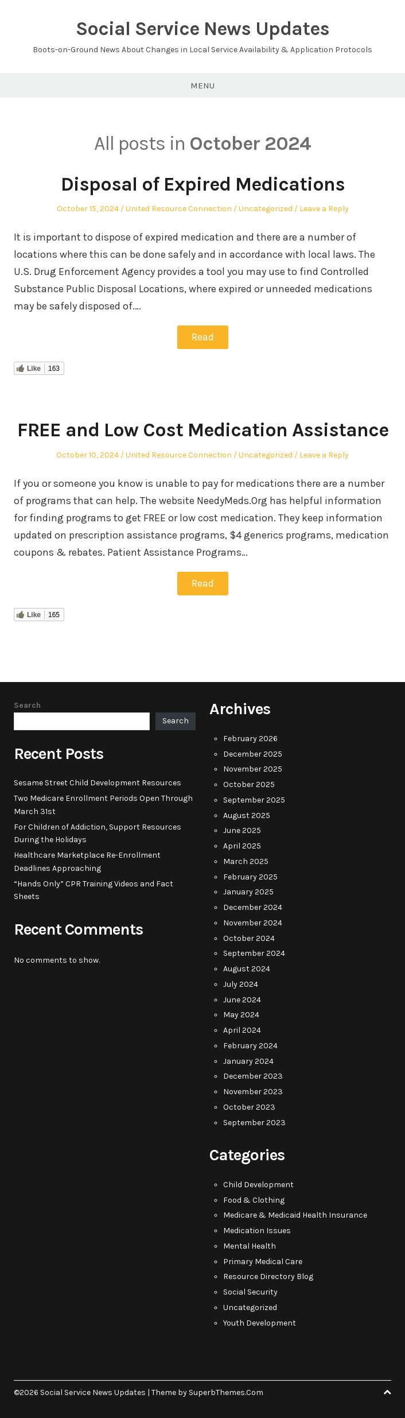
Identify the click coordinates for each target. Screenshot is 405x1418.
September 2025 (254, 799)
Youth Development (259, 1322)
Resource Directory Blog (268, 1275)
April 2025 (242, 845)
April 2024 (242, 1029)
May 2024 (241, 1013)
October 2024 (249, 937)
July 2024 (240, 983)
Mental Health (249, 1245)
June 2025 (242, 829)
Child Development (258, 1183)
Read (203, 337)
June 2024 (242, 999)
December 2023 (253, 1075)
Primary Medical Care (262, 1260)
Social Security (250, 1291)
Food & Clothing (254, 1199)
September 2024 (254, 952)
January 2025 (248, 891)
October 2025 (249, 783)
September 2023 (254, 1121)
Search (27, 704)
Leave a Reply (324, 209)
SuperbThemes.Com (226, 1391)
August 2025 (246, 814)
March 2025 (245, 860)
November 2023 (253, 1090)
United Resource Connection (179, 209)
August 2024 (246, 968)
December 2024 (252, 906)
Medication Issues (257, 1229)
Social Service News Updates (202, 28)
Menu (202, 85)
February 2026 (250, 737)
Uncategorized (266, 209)
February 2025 (250, 876)
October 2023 (249, 1106)
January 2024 (248, 1060)
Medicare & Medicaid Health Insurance (295, 1214)
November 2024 (252, 922)
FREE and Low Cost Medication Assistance (202, 429)
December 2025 (252, 753)
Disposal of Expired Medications (203, 184)
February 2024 (250, 1044)
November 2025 (252, 768)
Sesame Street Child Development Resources (97, 782)
